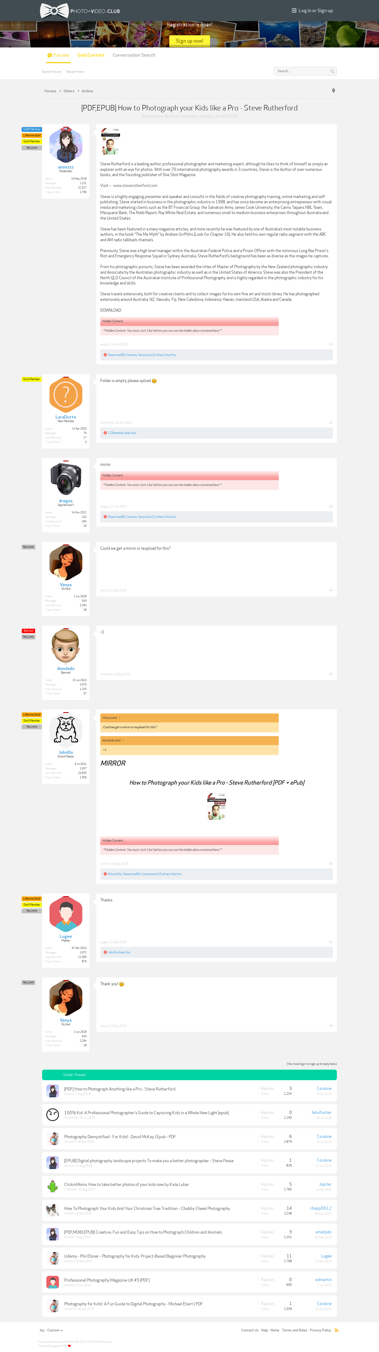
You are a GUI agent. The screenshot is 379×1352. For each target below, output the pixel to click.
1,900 (83, 777)
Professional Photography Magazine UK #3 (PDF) (106, 1280)
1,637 (83, 768)
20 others (158, 355)
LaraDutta (107, 422)
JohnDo (105, 864)
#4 (331, 590)
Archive (172, 116)
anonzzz (206, 116)
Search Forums (51, 72)
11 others (158, 517)
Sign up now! (189, 41)
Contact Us (250, 1330)
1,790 (83, 192)
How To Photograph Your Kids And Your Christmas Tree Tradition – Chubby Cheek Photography (147, 1208)
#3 (331, 506)
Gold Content (91, 55)
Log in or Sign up (312, 10)
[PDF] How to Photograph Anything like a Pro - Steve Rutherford (120, 1089)
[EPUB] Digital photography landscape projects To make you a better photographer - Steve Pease (149, 1160)
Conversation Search (134, 55)
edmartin (70, 1285)
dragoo (104, 506)
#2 (331, 422)
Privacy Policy (320, 1330)
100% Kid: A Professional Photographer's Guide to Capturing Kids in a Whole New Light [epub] (146, 1113)
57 (85, 693)
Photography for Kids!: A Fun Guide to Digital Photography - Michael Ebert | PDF (133, 1304)
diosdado (106, 674)
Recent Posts (75, 72)
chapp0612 (321, 1208)
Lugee (104, 942)
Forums (61, 55)
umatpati (323, 1232)
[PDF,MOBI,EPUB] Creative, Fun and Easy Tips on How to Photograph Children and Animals (143, 1232)
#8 (331, 1026)
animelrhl (70, 1141)
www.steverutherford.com (135, 185)
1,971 (83, 952)
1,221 (83, 183)
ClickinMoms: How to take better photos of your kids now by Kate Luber (126, 1184)
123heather (116, 433)
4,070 (83, 684)
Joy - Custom (50, 1330)
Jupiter (325, 1184)
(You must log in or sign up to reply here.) (312, 1064)
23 (85, 526)
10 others (164, 874)
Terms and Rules (294, 1330)
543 (84, 600)
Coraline (131, 355)
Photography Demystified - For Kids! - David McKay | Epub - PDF (120, 1136)
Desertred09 (116, 355)
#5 (331, 674)
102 (84, 517)
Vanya (142, 355)
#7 (331, 942)
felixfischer (71, 1117)
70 (85, 433)
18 (85, 609)
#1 (331, 344)
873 (84, 961)
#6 (331, 864)
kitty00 (69, 1213)
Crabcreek (70, 1189)
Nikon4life (115, 874)
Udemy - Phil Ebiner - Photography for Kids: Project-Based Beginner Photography (135, 1256)
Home (275, 1330)
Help (264, 1330)
